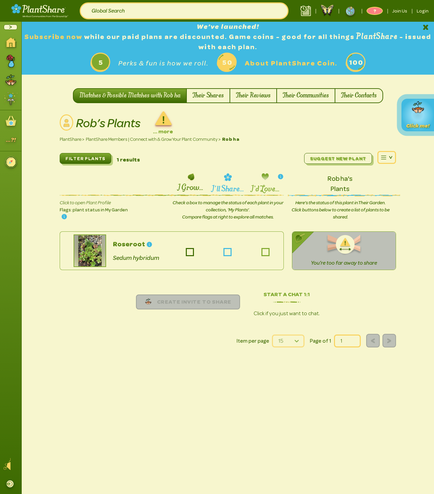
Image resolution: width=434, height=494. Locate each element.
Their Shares (208, 95)
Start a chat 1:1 (286, 294)
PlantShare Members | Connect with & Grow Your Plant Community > (153, 139)
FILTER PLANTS (85, 158)
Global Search (108, 11)
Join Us (399, 11)
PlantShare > (72, 139)
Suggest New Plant (338, 158)
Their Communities (306, 95)
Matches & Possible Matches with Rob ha (129, 95)
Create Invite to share (188, 301)
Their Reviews (253, 95)
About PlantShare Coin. (291, 63)
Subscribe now (54, 37)
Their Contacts (359, 95)
